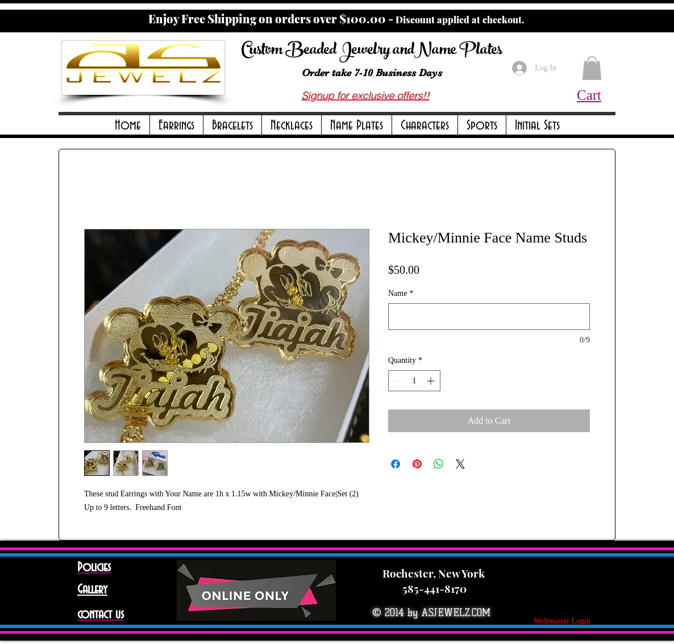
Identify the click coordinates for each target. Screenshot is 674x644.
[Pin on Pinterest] (417, 464)
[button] (176, 126)
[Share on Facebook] (395, 464)
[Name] (489, 316)
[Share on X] (460, 464)
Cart (589, 95)
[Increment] (432, 381)
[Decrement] (397, 381)
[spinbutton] (414, 381)
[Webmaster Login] (562, 621)
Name (400, 293)
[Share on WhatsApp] (439, 464)
